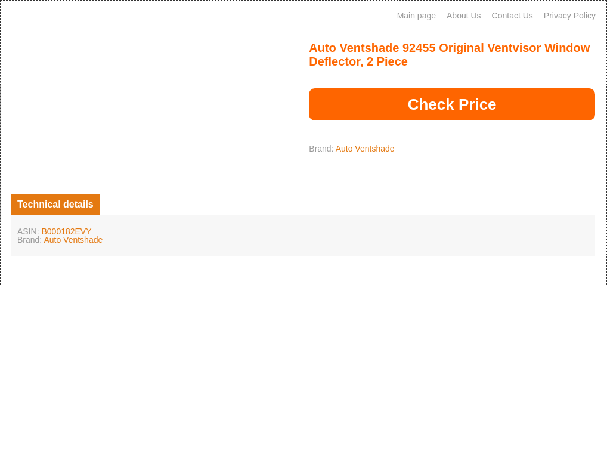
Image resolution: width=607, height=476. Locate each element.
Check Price (452, 104)
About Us (464, 15)
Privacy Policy (570, 15)
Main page (416, 15)
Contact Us (512, 15)
